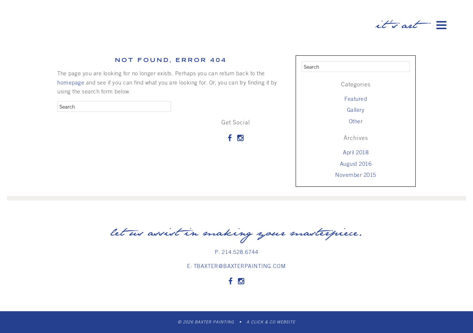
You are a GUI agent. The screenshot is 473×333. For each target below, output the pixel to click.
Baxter (83, 22)
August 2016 (356, 163)
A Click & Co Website (270, 321)
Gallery (356, 109)
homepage (70, 82)
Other (356, 121)
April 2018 (355, 152)
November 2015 (355, 174)
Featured (355, 98)
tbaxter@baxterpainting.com (240, 265)
